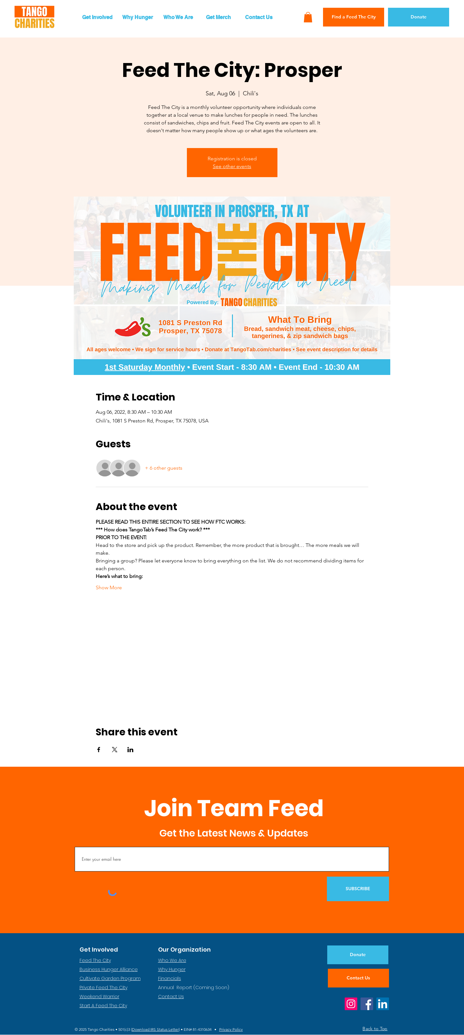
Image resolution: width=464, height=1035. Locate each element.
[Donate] (418, 17)
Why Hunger (172, 969)
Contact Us (171, 996)
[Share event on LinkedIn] (130, 749)
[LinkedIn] (382, 1004)
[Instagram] (351, 1004)
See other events (232, 166)
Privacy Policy (231, 1029)
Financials (169, 978)
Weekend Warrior (99, 996)
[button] (97, 17)
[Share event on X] (115, 749)
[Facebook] (367, 1004)
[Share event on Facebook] (99, 749)
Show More (109, 587)
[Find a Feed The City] (353, 17)
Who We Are (172, 960)
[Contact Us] (358, 978)
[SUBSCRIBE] (358, 889)
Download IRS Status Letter (155, 1029)
